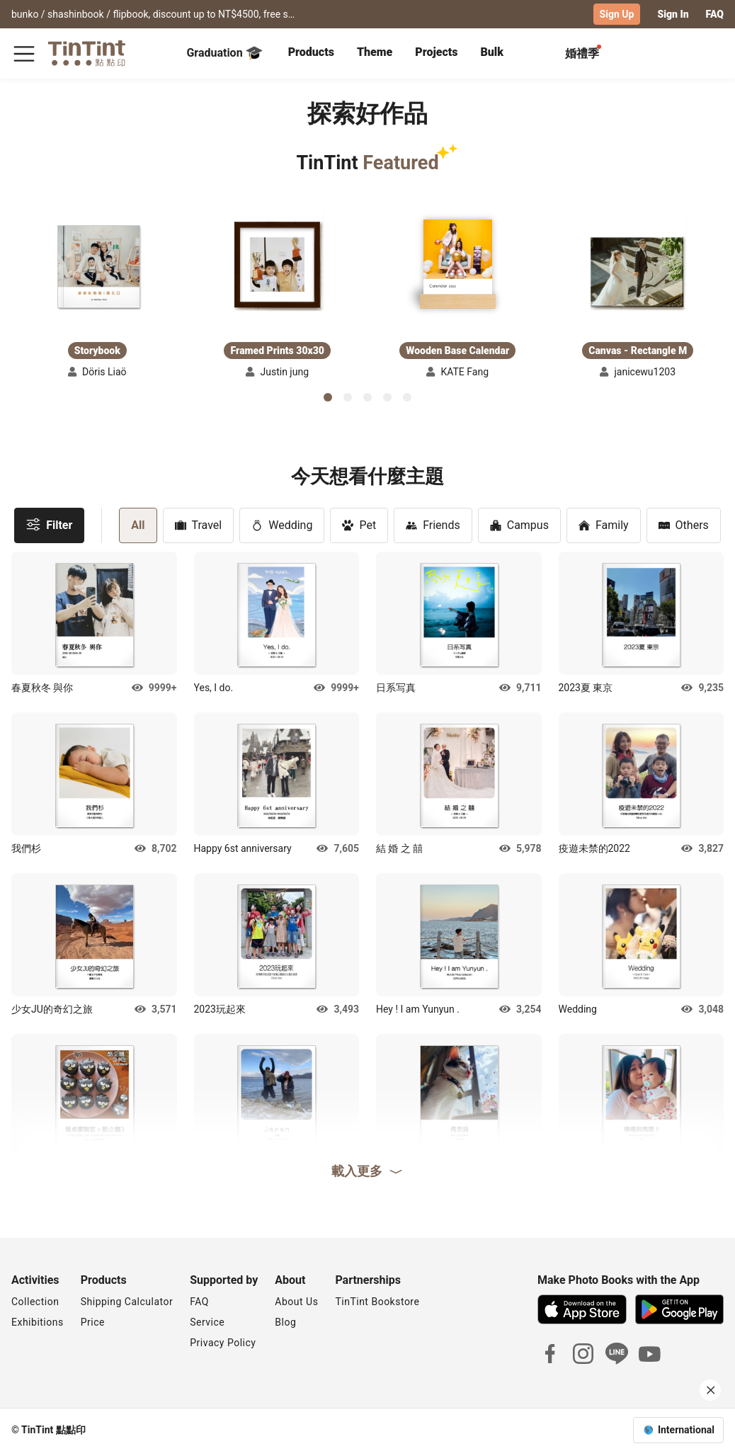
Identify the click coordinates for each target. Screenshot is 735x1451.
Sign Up (617, 14)
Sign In (672, 14)
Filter (49, 523)
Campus (519, 524)
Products (311, 51)
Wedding (281, 524)
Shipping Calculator (127, 1301)
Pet (359, 524)
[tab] (311, 53)
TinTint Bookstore (377, 1301)
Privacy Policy (223, 1342)
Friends (433, 524)
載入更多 (367, 1170)
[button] (97, 266)
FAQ (715, 14)
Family (604, 524)
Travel (198, 524)
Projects (436, 51)
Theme (374, 51)
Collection (35, 1301)
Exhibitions (37, 1321)
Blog (285, 1321)
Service (207, 1321)
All (137, 524)
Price (93, 1321)
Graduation (224, 52)
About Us (296, 1301)
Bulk (491, 51)
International (686, 1429)
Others (684, 524)
